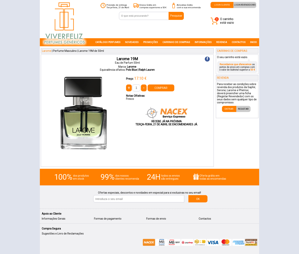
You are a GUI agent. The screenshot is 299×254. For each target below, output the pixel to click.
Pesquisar (176, 15)
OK (198, 198)
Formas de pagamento (107, 218)
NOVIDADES (132, 42)
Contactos (205, 218)
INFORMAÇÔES (203, 42)
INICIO (253, 42)
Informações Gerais (53, 218)
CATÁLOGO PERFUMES (108, 42)
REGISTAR (243, 109)
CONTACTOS (239, 42)
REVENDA (221, 42)
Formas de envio (156, 218)
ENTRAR (229, 109)
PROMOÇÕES (150, 42)
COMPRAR (160, 87)
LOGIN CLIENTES (222, 5)
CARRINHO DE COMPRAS (176, 42)
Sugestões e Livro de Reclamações (63, 233)
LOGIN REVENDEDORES (245, 5)
